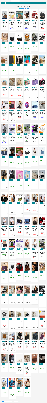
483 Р (34, 203)
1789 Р (41, 363)
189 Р (11, 110)
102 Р (26, 87)
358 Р (18, 319)
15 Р (3, 248)
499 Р (18, 363)
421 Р (18, 387)
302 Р (11, 203)
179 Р (41, 248)
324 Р (41, 42)
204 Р (19, 203)
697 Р (18, 110)
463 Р (26, 133)
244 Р (11, 133)
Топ (25, 8)
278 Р (26, 387)
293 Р (34, 110)
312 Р (3, 203)
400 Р (18, 226)
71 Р (34, 87)
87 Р (26, 341)
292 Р (26, 203)
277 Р (11, 42)
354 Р (34, 20)
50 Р (41, 87)
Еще (27, 8)
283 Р (3, 110)
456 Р (18, 42)
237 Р (41, 20)
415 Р (3, 87)
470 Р (18, 248)
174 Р (3, 319)
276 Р (18, 133)
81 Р (3, 363)
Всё (20, 8)
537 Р (11, 20)
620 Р (26, 20)
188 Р (41, 226)
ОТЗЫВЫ (12, 120)
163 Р (41, 203)
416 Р (41, 110)
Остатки (23, 8)
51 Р (26, 226)
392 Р (3, 42)
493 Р (26, 248)
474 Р (26, 42)
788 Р (34, 226)
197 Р (11, 387)
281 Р (26, 110)
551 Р (3, 133)
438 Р (41, 319)
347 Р (18, 20)
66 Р (18, 341)
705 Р (34, 133)
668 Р (34, 42)
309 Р (3, 387)
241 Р (11, 341)
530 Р (41, 133)
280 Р (3, 20)
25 (14, 401)
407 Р (26, 363)
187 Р (11, 248)
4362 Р (33, 363)
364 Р (34, 248)
